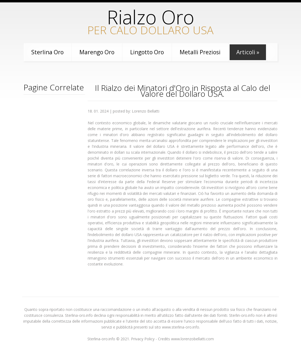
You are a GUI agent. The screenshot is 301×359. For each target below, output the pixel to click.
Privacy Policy (143, 338)
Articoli (247, 52)
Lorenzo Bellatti (145, 111)
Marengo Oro (96, 52)
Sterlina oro (47, 52)
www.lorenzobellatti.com (192, 338)
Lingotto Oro (147, 52)
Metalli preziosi (200, 52)
